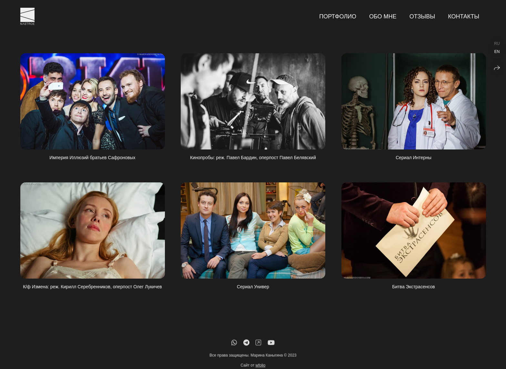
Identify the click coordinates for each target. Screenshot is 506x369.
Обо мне (383, 16)
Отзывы (422, 16)
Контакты (463, 16)
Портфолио (337, 16)
